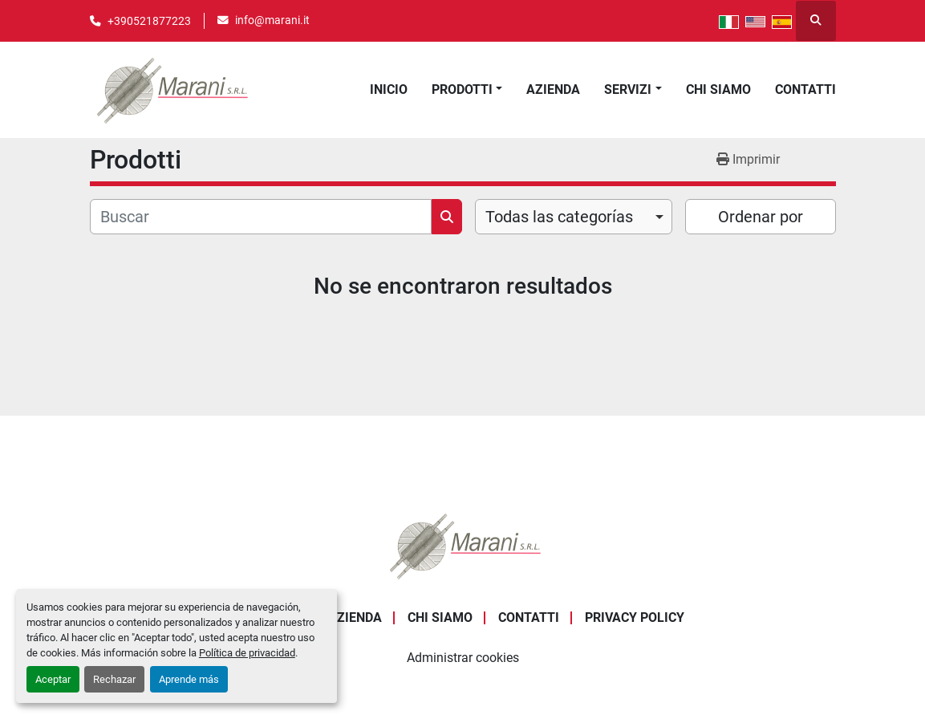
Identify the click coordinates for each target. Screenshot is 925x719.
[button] (467, 90)
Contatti (805, 89)
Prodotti (462, 89)
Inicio (389, 89)
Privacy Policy (634, 617)
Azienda (553, 89)
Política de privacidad (247, 653)
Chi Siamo (718, 89)
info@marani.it (272, 20)
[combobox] (574, 216)
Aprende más (189, 679)
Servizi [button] (627, 89)
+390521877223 (149, 20)
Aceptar (53, 679)
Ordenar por (760, 216)
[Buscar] (261, 216)
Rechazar (114, 679)
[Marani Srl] (463, 544)
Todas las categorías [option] (559, 216)
